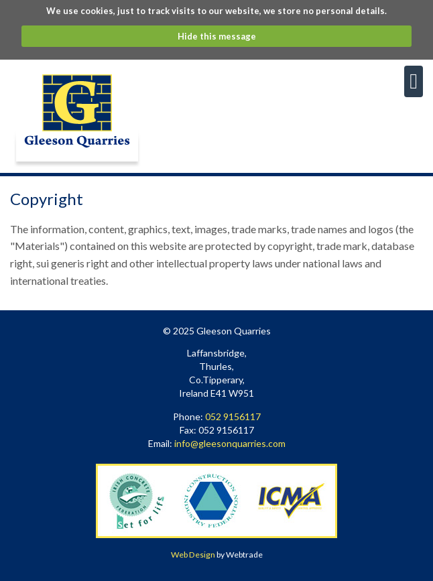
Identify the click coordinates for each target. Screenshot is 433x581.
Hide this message (217, 36)
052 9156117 (233, 416)
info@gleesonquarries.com (230, 443)
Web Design (193, 555)
